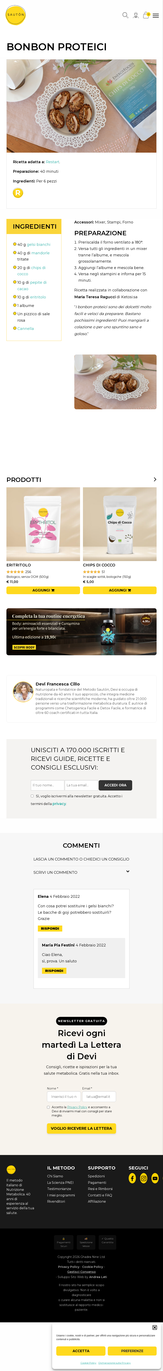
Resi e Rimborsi (100, 1189)
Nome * (52, 1088)
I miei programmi (61, 1195)
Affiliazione (97, 1201)
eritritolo (38, 297)
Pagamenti (97, 1183)
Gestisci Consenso (81, 1271)
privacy (59, 803)
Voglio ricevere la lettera (81, 1128)
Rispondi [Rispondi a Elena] (50, 928)
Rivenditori (56, 1201)
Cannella (25, 328)
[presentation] (152, 479)
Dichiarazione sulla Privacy (114, 1362)
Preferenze (132, 1351)
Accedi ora (115, 785)
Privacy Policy (77, 1107)
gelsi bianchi (38, 244)
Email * (87, 1088)
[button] (155, 1327)
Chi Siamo (55, 1176)
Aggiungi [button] (41, 590)
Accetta (81, 1351)
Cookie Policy (88, 1362)
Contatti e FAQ (100, 1195)
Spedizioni (96, 1176)
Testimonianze (59, 1189)
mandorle (40, 253)
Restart (52, 162)
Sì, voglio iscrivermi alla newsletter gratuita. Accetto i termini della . (76, 800)
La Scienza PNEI (60, 1183)
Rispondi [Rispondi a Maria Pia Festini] (54, 971)
